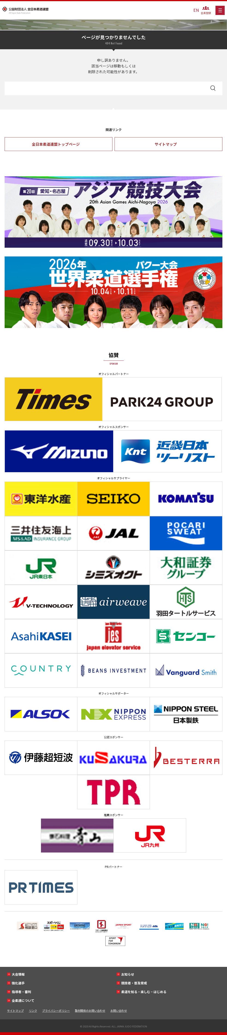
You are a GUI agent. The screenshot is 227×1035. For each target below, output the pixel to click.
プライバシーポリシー (56, 1010)
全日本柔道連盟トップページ (56, 144)
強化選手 (18, 983)
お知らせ (127, 974)
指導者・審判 (21, 991)
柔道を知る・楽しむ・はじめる (143, 991)
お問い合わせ (118, 1010)
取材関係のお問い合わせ (90, 1010)
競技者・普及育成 (134, 983)
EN (196, 10)
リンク (33, 1010)
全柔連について (23, 1000)
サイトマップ (166, 144)
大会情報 (18, 974)
